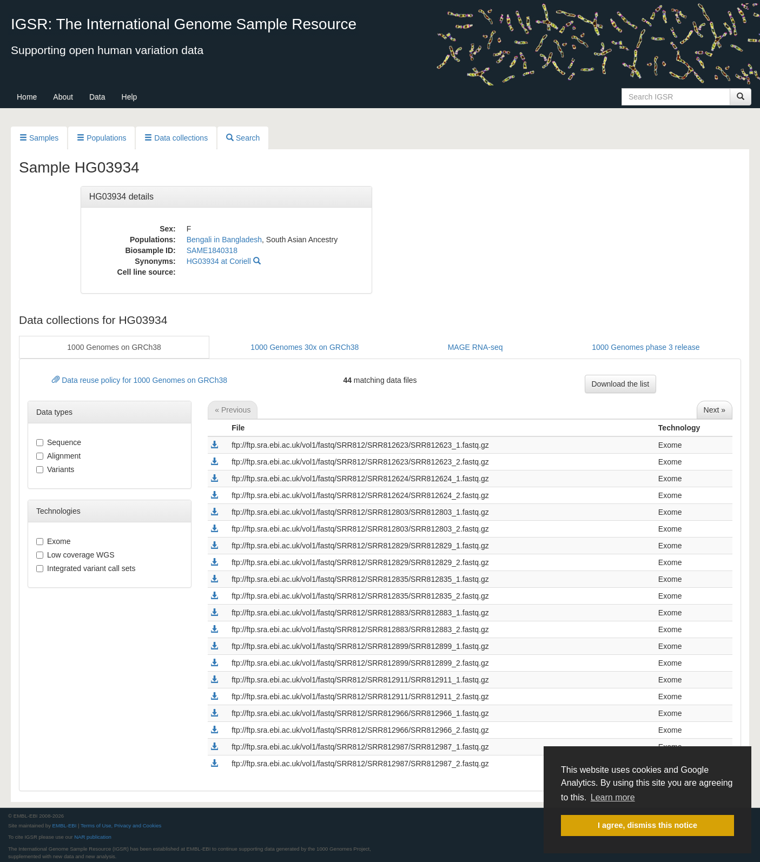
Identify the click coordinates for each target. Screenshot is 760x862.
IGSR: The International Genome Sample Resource (183, 24)
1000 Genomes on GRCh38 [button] (114, 347)
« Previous (232, 410)
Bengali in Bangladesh (224, 239)
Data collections (176, 138)
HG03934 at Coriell (224, 261)
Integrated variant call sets (85, 568)
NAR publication (92, 837)
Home (27, 96)
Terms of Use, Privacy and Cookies (121, 825)
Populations (101, 138)
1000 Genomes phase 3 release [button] (645, 347)
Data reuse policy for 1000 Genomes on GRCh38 (139, 380)
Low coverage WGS (75, 555)
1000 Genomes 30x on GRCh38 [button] (304, 347)
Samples (38, 138)
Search (243, 138)
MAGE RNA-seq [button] (475, 347)
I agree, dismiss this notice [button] (647, 825)
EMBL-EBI (64, 825)
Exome (53, 541)
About (63, 96)
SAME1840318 (212, 250)
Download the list (621, 384)
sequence (58, 442)
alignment (58, 456)
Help (129, 96)
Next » (714, 410)
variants (55, 469)
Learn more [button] (613, 797)
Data (97, 96)
